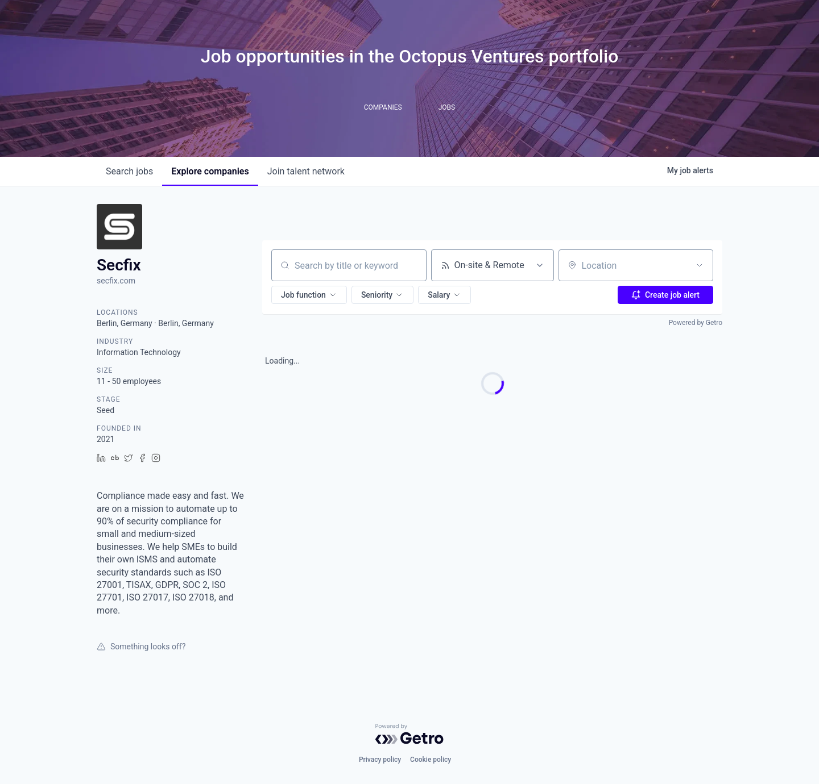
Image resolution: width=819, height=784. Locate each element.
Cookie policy (430, 760)
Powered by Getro (695, 323)
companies (210, 171)
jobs (129, 171)
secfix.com (116, 280)
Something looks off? (141, 646)
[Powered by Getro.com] (409, 734)
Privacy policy (380, 760)
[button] (309, 295)
